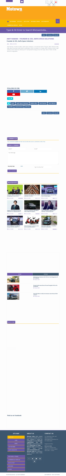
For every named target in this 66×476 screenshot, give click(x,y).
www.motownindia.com (33, 449)
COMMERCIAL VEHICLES (12, 25)
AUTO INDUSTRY (45, 21)
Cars (16, 440)
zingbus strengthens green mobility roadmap (31, 386)
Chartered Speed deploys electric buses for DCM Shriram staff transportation (32, 381)
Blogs (20, 25)
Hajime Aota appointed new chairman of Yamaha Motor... (14, 211)
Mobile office (33, 103)
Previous (49, 35)
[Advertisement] (33, 14)
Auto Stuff (26, 21)
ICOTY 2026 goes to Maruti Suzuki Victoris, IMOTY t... (13, 226)
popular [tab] (46, 274)
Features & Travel (35, 21)
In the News (13, 21)
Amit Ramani (43, 103)
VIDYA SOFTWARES (56, 474)
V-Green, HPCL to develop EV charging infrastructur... (14, 195)
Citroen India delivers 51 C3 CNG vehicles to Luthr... (32, 195)
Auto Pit (11, 437)
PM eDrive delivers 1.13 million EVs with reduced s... (48, 226)
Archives (10, 466)
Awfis (12, 103)
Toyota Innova (19, 106)
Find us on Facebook (14, 415)
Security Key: (11, 166)
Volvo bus (27, 106)
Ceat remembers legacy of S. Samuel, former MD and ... (48, 211)
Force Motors (52, 103)
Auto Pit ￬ (19, 21)
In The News (11, 350)
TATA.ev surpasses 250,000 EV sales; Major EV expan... (31, 211)
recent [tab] (19, 274)
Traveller (10, 106)
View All (56, 35)
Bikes (16, 443)
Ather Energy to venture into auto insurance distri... (31, 226)
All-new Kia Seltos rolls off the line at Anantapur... (48, 195)
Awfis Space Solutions (22, 103)
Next (44, 35)
